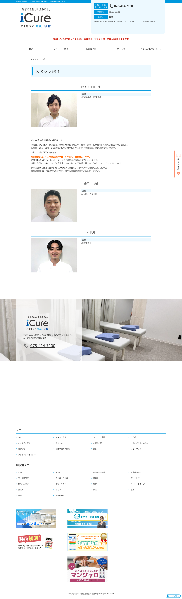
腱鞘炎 (96, 478)
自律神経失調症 (99, 472)
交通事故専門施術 (63, 449)
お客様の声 (91, 49)
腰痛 (95, 490)
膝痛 (20, 495)
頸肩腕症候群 (136, 472)
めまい (58, 472)
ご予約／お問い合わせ (151, 49)
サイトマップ (136, 449)
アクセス (121, 49)
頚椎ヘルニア (23, 484)
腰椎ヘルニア (61, 484)
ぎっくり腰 (135, 478)
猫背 (95, 484)
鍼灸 (95, 449)
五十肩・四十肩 (62, 478)
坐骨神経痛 (60, 495)
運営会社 (21, 449)
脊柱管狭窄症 (23, 478)
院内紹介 (134, 437)
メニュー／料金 (61, 49)
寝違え (20, 490)
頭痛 (132, 490)
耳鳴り (20, 472)
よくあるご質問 (24, 443)
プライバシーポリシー (27, 455)
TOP (31, 49)
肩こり (58, 490)
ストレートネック (138, 484)
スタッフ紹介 (61, 437)
